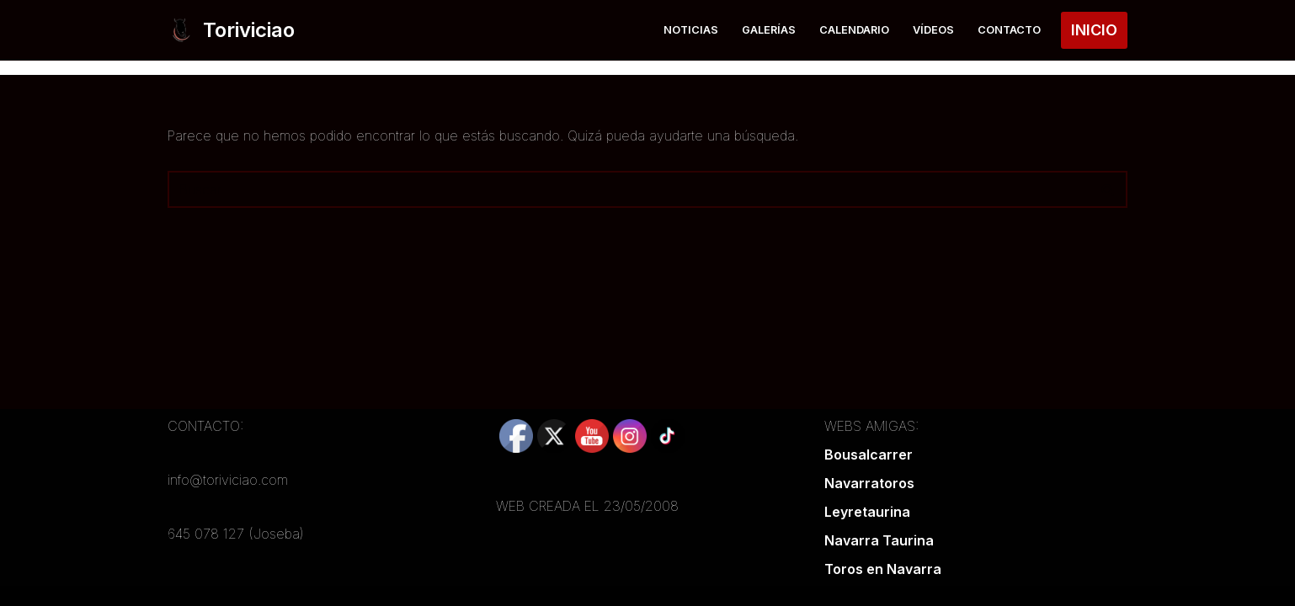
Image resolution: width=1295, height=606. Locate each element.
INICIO (1094, 30)
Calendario (854, 30)
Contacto (1009, 30)
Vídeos (933, 30)
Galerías (769, 30)
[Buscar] (629, 189)
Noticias (690, 30)
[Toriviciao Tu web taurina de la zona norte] (231, 30)
